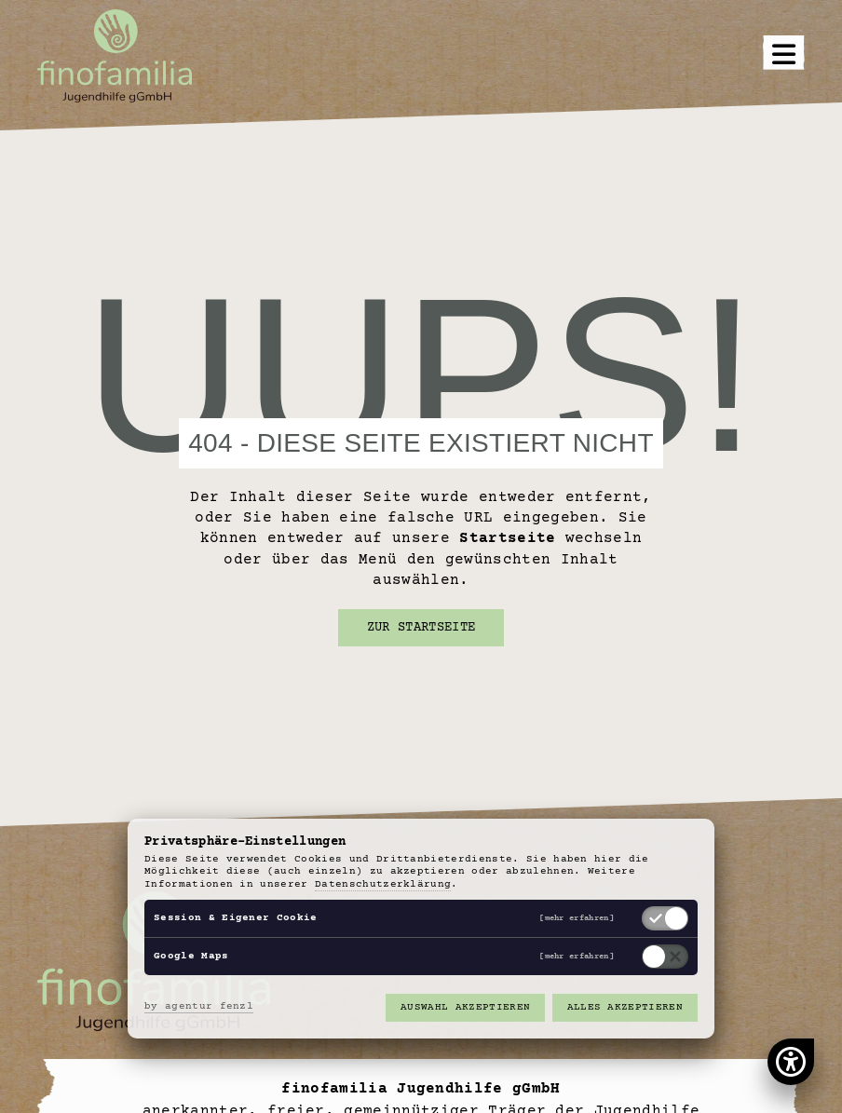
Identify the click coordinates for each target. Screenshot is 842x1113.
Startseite (507, 538)
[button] (784, 56)
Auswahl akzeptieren (465, 1007)
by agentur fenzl (198, 1006)
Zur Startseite (421, 627)
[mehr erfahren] (576, 919)
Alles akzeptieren (625, 1007)
